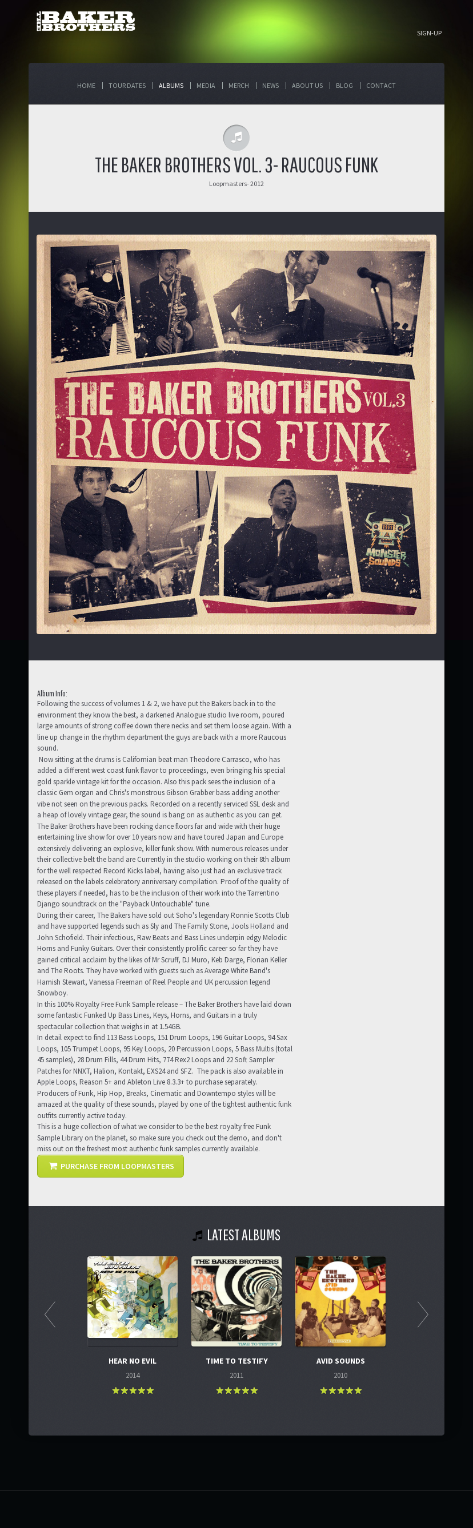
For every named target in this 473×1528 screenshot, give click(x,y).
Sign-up (429, 33)
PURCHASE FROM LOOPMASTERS (111, 1166)
